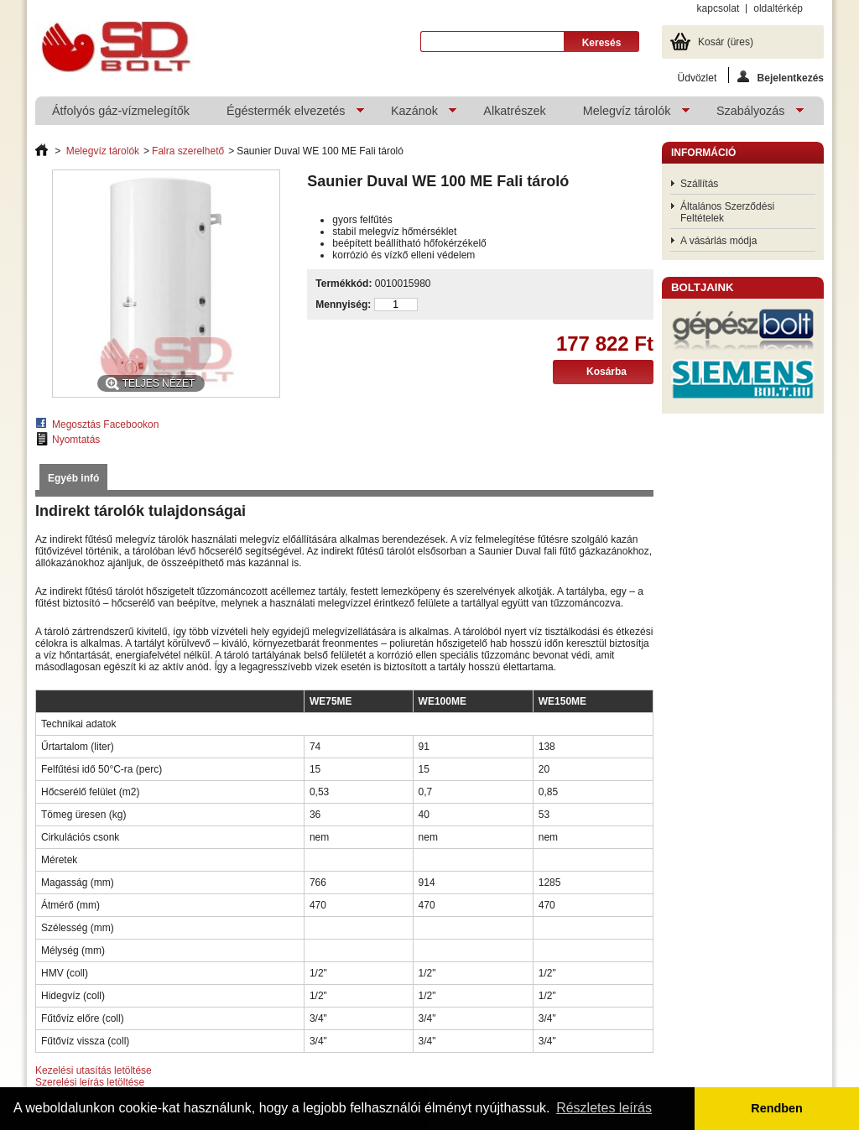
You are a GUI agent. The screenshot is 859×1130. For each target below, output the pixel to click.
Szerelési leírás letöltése (89, 1082)
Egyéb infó (73, 478)
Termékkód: (343, 283)
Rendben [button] (777, 1108)
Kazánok (415, 114)
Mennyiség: (343, 304)
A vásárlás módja (718, 241)
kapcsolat (718, 8)
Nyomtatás (76, 439)
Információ (703, 153)
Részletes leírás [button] (604, 1108)
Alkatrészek (514, 110)
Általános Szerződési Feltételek (727, 212)
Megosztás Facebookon (105, 424)
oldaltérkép (778, 8)
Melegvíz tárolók (628, 114)
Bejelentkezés (780, 76)
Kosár (725, 42)
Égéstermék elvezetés (287, 114)
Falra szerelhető (188, 151)
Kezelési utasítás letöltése (93, 1070)
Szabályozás (752, 114)
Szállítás (699, 184)
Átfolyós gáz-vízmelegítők (121, 110)
